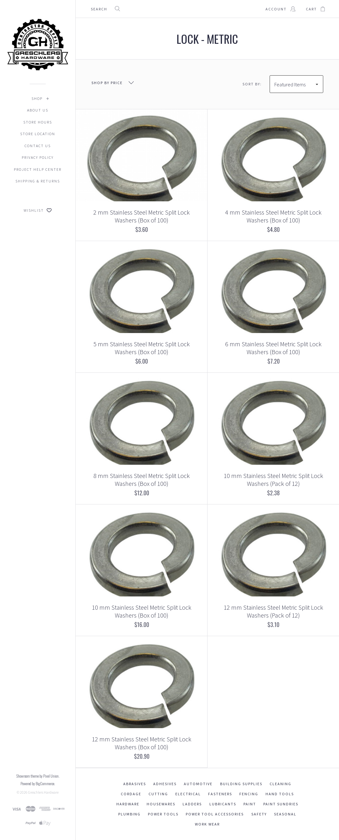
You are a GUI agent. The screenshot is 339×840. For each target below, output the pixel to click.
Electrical (188, 793)
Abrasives (134, 783)
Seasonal (285, 814)
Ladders (192, 804)
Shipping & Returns (37, 181)
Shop (37, 98)
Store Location (37, 133)
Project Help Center (37, 169)
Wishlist (38, 210)
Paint (249, 804)
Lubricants (222, 804)
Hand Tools (280, 793)
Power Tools (163, 814)
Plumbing (129, 814)
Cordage (131, 793)
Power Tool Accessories (215, 814)
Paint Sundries (280, 804)
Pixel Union (51, 776)
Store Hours (37, 122)
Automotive (198, 783)
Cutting (158, 793)
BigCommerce (45, 783)
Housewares (161, 804)
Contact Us (38, 145)
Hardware (127, 804)
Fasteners (220, 793)
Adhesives (165, 783)
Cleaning (280, 783)
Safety (259, 814)
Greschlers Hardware (43, 792)
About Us (37, 110)
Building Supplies (241, 783)
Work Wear (207, 824)
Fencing (248, 793)
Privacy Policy (38, 157)
